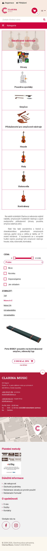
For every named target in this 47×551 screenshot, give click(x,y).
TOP (5, 296)
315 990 (38, 258)
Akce (10, 268)
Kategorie (11, 25)
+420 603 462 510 (7, 399)
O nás (6, 504)
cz (42, 10)
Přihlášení (23, 3)
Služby (6, 507)
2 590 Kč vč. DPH (21, 361)
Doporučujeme (14, 279)
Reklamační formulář (12, 493)
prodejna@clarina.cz (9, 394)
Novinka (11, 273)
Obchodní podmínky (12, 487)
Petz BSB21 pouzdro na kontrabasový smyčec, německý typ (23, 350)
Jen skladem (13, 284)
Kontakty (7, 510)
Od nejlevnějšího (10, 310)
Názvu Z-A (7, 305)
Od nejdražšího (9, 315)
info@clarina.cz (7, 401)
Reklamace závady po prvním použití (19, 490)
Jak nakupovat (10, 483)
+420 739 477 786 (7, 392)
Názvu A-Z (8, 300)
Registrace (9, 3)
